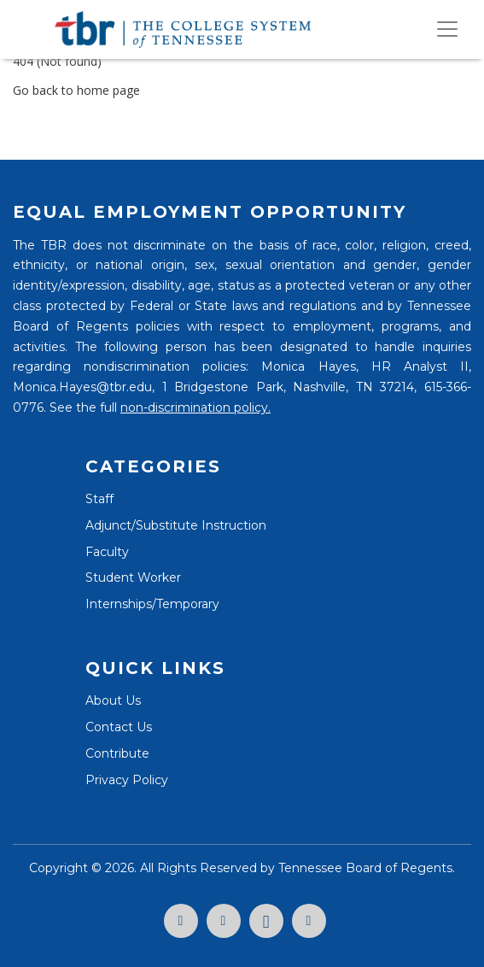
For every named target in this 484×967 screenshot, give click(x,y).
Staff (99, 499)
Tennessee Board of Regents (365, 868)
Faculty (107, 552)
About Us (113, 700)
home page (108, 90)
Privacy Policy (126, 780)
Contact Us (118, 727)
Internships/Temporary (152, 604)
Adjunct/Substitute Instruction (175, 525)
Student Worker (133, 577)
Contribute (117, 753)
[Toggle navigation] (447, 29)
